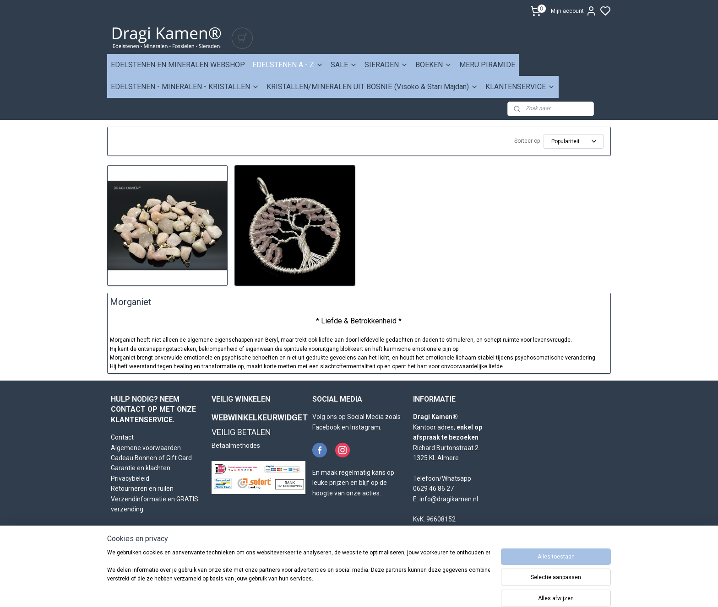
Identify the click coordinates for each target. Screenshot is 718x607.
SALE (344, 64)
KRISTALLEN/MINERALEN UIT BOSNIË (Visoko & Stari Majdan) (372, 86)
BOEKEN (433, 64)
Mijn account (574, 10)
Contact (122, 437)
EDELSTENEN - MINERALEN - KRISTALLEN (185, 86)
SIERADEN (386, 64)
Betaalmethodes (236, 445)
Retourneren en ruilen (142, 488)
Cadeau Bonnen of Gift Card (151, 458)
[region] (298, 575)
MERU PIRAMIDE (487, 64)
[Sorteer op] (573, 141)
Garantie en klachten (140, 468)
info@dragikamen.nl (448, 499)
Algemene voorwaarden (146, 447)
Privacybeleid (130, 478)
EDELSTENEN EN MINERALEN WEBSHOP (178, 64)
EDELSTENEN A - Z (287, 64)
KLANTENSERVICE (520, 86)
